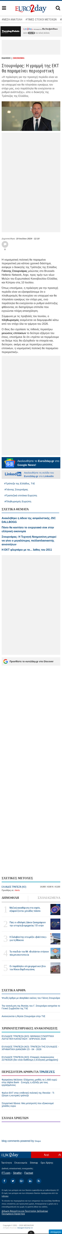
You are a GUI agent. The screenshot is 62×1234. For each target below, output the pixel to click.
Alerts (17, 890)
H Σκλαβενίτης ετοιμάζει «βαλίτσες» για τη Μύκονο (28, 939)
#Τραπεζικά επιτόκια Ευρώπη (20, 495)
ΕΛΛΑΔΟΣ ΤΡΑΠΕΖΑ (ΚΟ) (14, 887)
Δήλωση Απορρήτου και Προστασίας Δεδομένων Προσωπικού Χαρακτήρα (25, 1212)
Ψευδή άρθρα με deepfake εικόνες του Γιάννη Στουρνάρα (31, 998)
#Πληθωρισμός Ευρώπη (17, 501)
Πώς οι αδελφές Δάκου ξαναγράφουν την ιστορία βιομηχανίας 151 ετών (28, 924)
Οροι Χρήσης (47, 1162)
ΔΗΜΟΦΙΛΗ (10, 897)
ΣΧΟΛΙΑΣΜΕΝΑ (49, 897)
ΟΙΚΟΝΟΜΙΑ (18, 58)
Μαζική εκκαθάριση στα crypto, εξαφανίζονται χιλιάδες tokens (25, 909)
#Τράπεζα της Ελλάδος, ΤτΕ (19, 483)
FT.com (6, 1173)
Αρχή (46, 1154)
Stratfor (17, 1173)
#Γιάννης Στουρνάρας (16, 489)
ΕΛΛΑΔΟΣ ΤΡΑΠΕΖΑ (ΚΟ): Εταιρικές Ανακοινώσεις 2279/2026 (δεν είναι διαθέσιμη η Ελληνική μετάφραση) (30, 1058)
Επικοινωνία (21, 1162)
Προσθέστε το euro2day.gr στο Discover (28, 661)
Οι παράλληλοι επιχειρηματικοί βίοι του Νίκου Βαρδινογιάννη (28, 968)
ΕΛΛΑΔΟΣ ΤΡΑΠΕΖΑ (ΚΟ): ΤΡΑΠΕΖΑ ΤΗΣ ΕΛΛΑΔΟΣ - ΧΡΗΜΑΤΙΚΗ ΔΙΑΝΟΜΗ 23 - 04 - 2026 (30, 1048)
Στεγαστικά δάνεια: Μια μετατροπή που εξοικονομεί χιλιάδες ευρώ (28, 1104)
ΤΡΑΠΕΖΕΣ (47, 1072)
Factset (28, 1173)
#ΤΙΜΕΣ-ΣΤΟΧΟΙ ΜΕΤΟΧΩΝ (41, 19)
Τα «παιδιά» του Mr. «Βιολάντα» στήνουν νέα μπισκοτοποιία (29, 953)
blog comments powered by (21, 1140)
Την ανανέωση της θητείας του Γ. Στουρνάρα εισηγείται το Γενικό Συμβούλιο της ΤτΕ (31, 1007)
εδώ (31, 33)
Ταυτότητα (6, 1162)
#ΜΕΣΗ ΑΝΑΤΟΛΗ (12, 19)
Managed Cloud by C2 (25, 1228)
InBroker (5, 1196)
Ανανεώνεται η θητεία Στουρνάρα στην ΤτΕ (23, 1016)
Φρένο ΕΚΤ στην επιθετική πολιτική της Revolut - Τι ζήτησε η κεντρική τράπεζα (28, 1094)
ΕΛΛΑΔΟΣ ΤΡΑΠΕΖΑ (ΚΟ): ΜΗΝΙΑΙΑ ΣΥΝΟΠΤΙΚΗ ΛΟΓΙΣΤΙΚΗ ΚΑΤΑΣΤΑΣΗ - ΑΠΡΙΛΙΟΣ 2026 (28, 1037)
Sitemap (34, 1162)
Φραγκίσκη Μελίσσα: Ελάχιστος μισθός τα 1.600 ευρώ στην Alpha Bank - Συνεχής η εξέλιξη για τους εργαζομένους (29, 1082)
